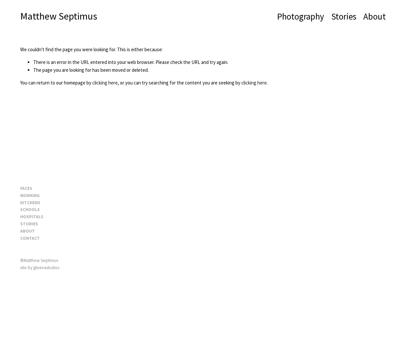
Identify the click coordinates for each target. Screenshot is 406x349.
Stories (343, 16)
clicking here (105, 83)
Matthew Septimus (58, 16)
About (374, 16)
